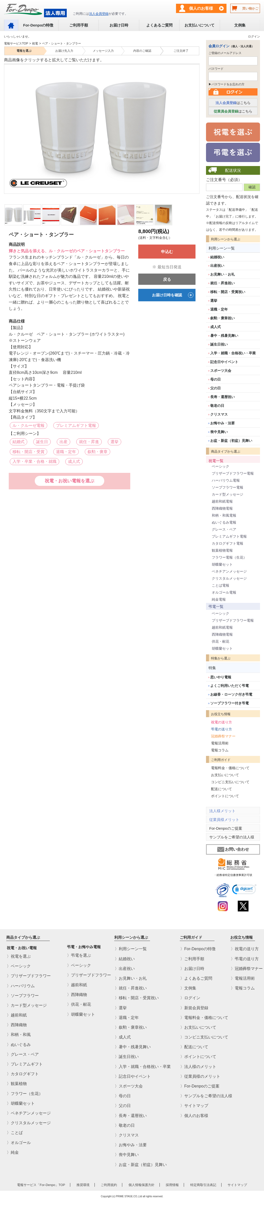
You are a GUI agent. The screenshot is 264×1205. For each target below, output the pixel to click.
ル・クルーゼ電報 (28, 425)
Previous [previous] (7, 125)
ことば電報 (220, 585)
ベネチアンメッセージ (229, 571)
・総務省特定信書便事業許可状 (233, 874)
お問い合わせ (233, 849)
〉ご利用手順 (192, 959)
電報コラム (219, 750)
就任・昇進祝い (222, 283)
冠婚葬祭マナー (223, 736)
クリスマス (219, 414)
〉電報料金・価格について (204, 1017)
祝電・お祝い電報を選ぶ (69, 480)
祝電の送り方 (221, 722)
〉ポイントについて (198, 1057)
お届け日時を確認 (173, 295)
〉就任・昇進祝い (131, 988)
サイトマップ (237, 1185)
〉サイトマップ (194, 1106)
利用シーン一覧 (221, 248)
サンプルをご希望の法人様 (231, 837)
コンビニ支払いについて (230, 782)
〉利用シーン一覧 (131, 949)
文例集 (240, 25)
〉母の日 (123, 1096)
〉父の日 (123, 1106)
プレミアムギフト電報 (76, 425)
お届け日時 (119, 25)
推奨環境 (83, 1185)
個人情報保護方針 (141, 1185)
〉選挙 (121, 1008)
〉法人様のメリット (198, 1066)
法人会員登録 (98, 14)
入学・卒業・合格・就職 (34, 461)
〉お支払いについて (198, 1027)
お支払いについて (199, 25)
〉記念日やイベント (133, 1076)
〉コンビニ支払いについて (204, 1037)
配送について (221, 789)
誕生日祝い (219, 344)
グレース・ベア (224, 529)
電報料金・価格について (230, 768)
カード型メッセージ (227, 494)
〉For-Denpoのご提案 (199, 1086)
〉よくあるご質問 (196, 978)
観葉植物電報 (222, 550)
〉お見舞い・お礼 (131, 978)
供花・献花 (220, 641)
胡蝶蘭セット (222, 564)
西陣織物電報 (222, 508)
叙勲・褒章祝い (222, 318)
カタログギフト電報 (227, 543)
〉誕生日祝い (127, 1057)
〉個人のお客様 (194, 1115)
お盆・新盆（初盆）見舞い (231, 441)
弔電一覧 (216, 606)
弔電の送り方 (221, 729)
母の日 (215, 379)
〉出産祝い (125, 968)
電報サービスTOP (16, 43)
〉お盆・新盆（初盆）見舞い (141, 1164)
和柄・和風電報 (224, 515)
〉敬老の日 (125, 1125)
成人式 (74, 461)
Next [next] (195, 125)
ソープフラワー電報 (227, 487)
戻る (167, 279)
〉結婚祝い (125, 959)
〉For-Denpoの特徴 (197, 949)
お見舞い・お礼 (222, 274)
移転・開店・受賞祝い (227, 292)
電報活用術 (219, 743)
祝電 (35, 43)
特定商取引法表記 (203, 1185)
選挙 (114, 442)
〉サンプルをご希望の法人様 (206, 1096)
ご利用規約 (109, 1185)
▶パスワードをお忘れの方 (226, 84)
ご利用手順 (78, 25)
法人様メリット (222, 811)
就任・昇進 (89, 442)
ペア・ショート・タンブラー (61, 43)
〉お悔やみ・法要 (131, 1145)
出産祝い (217, 266)
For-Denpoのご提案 (225, 828)
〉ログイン (190, 998)
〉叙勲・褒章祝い (131, 1027)
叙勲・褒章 (98, 452)
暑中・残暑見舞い (224, 336)
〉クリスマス (127, 1135)
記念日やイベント (224, 362)
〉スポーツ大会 (129, 1086)
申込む (167, 252)
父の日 (215, 388)
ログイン (254, 36)
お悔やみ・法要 (222, 423)
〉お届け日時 (192, 968)
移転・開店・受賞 (28, 452)
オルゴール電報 (224, 592)
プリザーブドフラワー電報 (233, 473)
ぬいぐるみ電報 (224, 522)
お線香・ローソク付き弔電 (231, 694)
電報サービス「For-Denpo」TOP (41, 1185)
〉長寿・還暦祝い (131, 1115)
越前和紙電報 (222, 501)
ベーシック (220, 466)
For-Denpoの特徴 (38, 25)
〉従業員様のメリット (200, 1076)
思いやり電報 (220, 677)
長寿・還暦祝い (222, 397)
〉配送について (194, 1047)
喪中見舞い (219, 432)
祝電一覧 (216, 461)
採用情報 (172, 1185)
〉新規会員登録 (194, 1008)
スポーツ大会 (220, 371)
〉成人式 (123, 1037)
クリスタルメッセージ (229, 578)
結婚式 (18, 442)
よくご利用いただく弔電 (229, 686)
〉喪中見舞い (127, 1155)
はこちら (233, 103)
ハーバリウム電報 (226, 480)
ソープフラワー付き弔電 (229, 703)
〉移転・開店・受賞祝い (137, 998)
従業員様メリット (224, 819)
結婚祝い (217, 257)
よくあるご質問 (159, 25)
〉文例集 (188, 988)
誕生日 (42, 442)
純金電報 (219, 599)
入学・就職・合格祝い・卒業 (233, 353)
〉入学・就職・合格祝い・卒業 (143, 1066)
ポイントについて (225, 796)
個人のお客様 (201, 8)
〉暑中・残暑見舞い (133, 1047)
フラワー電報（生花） (229, 557)
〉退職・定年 (127, 1017)
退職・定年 (66, 452)
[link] (244, 890)
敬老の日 (217, 406)
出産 (64, 442)
